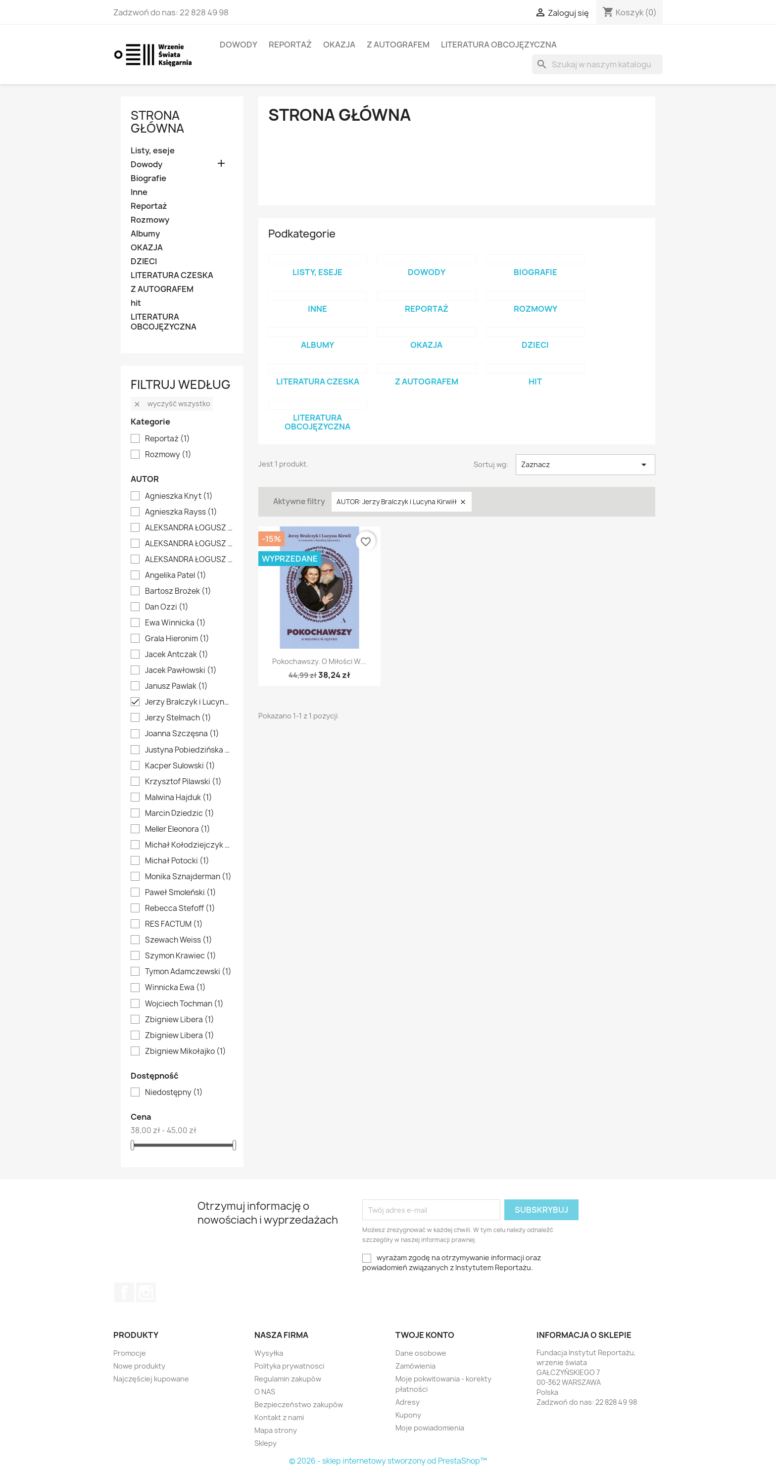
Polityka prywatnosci (289, 1366)
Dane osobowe (420, 1353)
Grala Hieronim (177, 639)
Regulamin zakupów (287, 1378)
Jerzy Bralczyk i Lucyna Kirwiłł (189, 702)
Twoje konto (424, 1335)
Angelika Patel (175, 575)
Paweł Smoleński (180, 893)
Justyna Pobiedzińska (189, 750)
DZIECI (144, 261)
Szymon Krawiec (180, 956)
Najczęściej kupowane (151, 1378)
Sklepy (265, 1443)
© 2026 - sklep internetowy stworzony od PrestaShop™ (388, 1461)
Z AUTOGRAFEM (398, 44)
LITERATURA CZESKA (172, 275)
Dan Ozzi (167, 607)
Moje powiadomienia (429, 1427)
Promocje (129, 1353)
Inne (139, 192)
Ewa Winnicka (175, 623)
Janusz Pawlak (176, 686)
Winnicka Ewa (175, 988)
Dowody (238, 44)
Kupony (408, 1415)
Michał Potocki (177, 861)
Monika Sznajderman (188, 877)
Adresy (407, 1402)
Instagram (146, 1292)
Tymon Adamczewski (188, 972)
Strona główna (157, 122)
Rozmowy (150, 220)
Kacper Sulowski (180, 766)
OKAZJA (339, 44)
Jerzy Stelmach (178, 718)
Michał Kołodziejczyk (189, 845)
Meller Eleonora (177, 829)
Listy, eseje (153, 150)
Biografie (148, 178)
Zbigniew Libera (179, 1020)
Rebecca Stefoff (180, 908)
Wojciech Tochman (184, 1004)
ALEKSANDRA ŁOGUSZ (189, 528)
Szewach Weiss (178, 940)
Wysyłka (268, 1353)
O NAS (264, 1391)
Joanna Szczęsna (182, 734)
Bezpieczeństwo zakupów (298, 1404)
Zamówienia (415, 1366)
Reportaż (290, 44)
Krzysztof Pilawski (183, 782)
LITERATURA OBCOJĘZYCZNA (499, 44)
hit (136, 303)
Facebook (124, 1292)
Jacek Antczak (176, 655)
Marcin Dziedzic (179, 813)
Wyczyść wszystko (171, 403)
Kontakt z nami (279, 1417)
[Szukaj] (597, 64)
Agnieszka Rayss (181, 512)
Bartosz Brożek (178, 591)
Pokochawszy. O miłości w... (319, 661)
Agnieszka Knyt (179, 496)
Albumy (145, 234)
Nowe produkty (139, 1366)
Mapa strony (275, 1430)
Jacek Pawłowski (181, 670)
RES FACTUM (174, 924)
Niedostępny (174, 1092)
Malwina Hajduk (178, 798)
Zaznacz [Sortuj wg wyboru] (585, 465)
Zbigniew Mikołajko (185, 1051)
